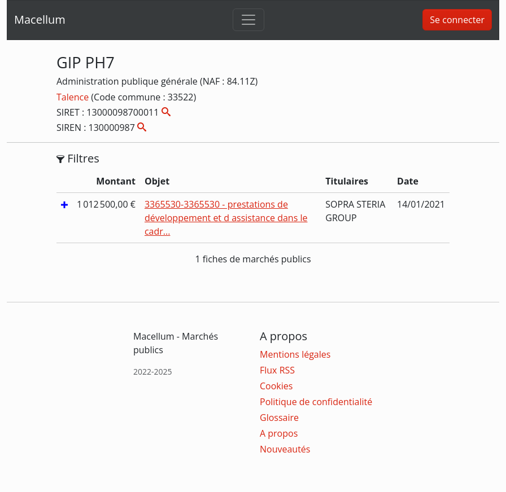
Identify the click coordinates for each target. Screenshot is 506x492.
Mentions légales (295, 354)
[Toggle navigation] (248, 19)
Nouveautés (285, 449)
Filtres (77, 158)
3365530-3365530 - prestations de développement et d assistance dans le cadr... (226, 218)
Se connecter (457, 20)
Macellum (40, 19)
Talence (73, 97)
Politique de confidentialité (316, 402)
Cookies (276, 386)
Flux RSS (277, 370)
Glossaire (279, 417)
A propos (279, 433)
